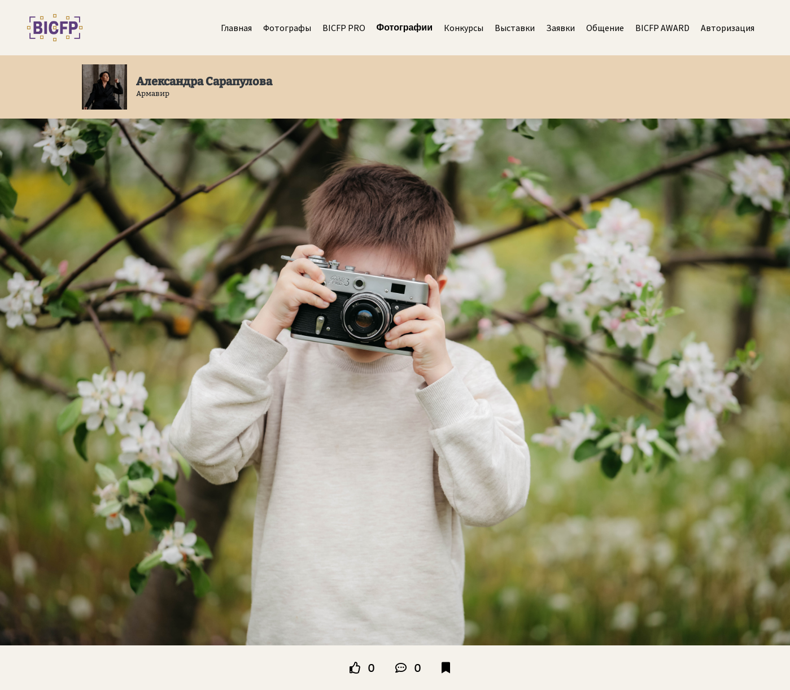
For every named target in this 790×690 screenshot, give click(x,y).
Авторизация (727, 27)
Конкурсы (463, 27)
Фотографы (287, 27)
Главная (236, 27)
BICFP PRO (343, 27)
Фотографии (405, 27)
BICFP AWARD (662, 27)
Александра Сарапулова (204, 81)
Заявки (560, 27)
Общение (605, 27)
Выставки (515, 27)
